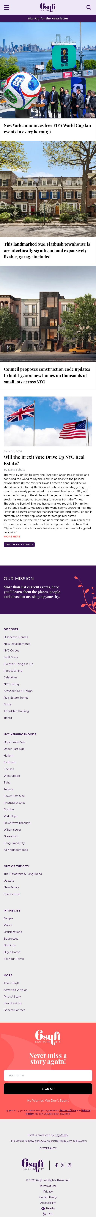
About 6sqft (11, 983)
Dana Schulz (16, 469)
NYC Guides (11, 650)
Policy (8, 704)
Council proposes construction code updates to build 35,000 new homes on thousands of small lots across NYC (47, 375)
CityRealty (61, 1135)
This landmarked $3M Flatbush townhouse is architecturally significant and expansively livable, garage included (47, 250)
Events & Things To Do (18, 664)
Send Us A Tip (13, 1003)
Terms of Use (67, 1110)
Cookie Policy (48, 1197)
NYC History (12, 684)
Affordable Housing (16, 711)
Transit (8, 718)
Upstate (9, 880)
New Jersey (11, 887)
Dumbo (9, 809)
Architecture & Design (18, 691)
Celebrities (10, 677)
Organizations (13, 932)
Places (8, 925)
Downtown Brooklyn (17, 823)
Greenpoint (11, 836)
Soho (7, 782)
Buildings (10, 945)
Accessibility (48, 1202)
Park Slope (11, 816)
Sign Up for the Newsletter (48, 18)
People (8, 918)
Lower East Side (14, 796)
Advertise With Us (15, 990)
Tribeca (8, 789)
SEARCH (89, 7)
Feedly (48, 1208)
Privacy (48, 1191)
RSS (48, 1214)
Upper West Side (15, 742)
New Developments (17, 644)
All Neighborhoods (16, 850)
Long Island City (14, 843)
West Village (12, 775)
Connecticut (12, 894)
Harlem (8, 755)
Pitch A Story (12, 996)
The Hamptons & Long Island (23, 874)
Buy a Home (12, 952)
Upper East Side (14, 749)
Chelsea (9, 769)
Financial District (14, 802)
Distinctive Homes (16, 637)
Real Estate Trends (19, 544)
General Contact (14, 1010)
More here (12, 536)
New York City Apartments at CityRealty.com (57, 1140)
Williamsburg (12, 829)
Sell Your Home (14, 959)
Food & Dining (13, 670)
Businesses (11, 938)
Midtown (9, 762)
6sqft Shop (11, 657)
